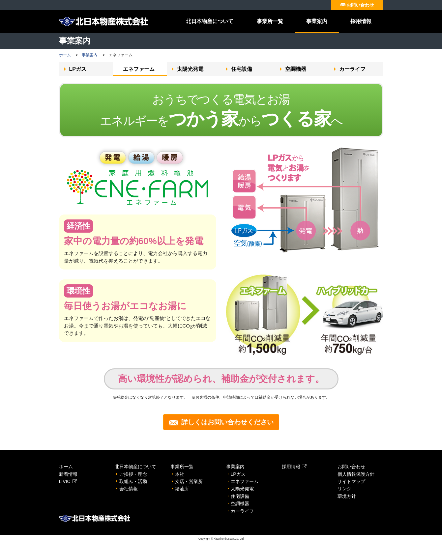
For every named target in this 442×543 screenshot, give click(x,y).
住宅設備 (241, 69)
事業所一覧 (270, 21)
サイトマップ (351, 481)
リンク (344, 488)
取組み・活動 (133, 481)
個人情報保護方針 (356, 474)
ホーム (65, 55)
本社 (179, 474)
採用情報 (360, 21)
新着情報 (68, 474)
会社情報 (128, 488)
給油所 (182, 488)
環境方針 (347, 496)
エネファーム (139, 69)
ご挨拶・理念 (133, 474)
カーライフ (352, 69)
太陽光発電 (190, 69)
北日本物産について (209, 21)
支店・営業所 (189, 481)
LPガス (77, 69)
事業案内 (316, 21)
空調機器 (295, 69)
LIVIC (68, 481)
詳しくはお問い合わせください (221, 422)
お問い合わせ (357, 5)
